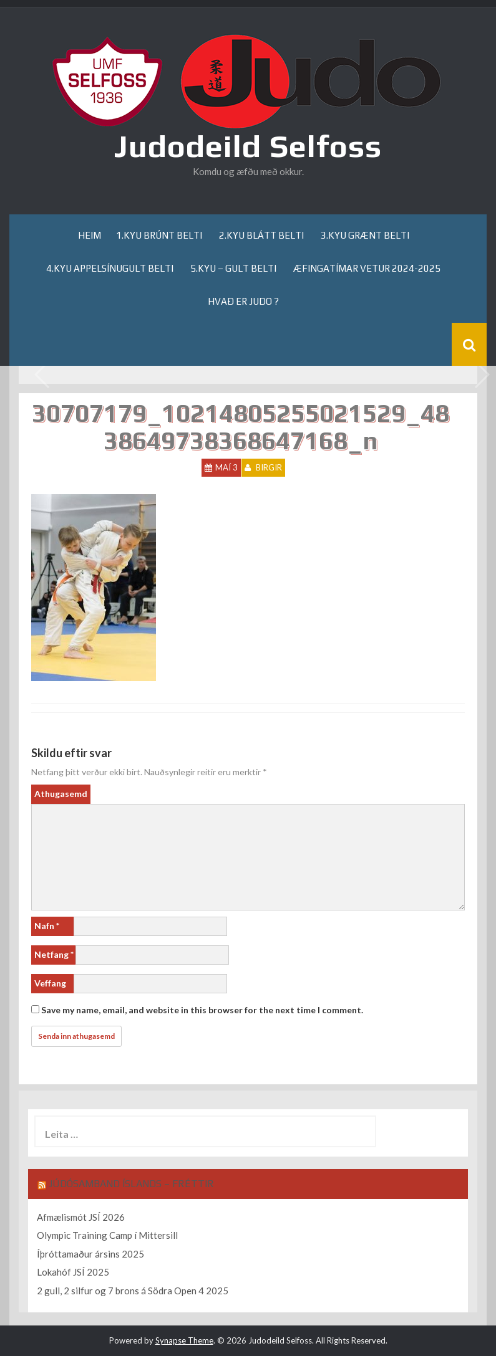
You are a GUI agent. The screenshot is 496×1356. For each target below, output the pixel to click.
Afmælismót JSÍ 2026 (81, 1217)
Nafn (46, 925)
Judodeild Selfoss (248, 146)
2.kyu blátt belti (261, 235)
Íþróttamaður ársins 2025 (90, 1253)
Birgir (269, 467)
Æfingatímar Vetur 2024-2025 (366, 268)
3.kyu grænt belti (365, 235)
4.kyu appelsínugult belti (109, 268)
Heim (89, 235)
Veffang (50, 983)
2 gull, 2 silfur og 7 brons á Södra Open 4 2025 (132, 1290)
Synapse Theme (184, 1340)
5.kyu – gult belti (233, 268)
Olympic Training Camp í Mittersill (107, 1235)
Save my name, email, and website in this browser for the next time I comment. (202, 1010)
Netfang (54, 954)
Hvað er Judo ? (243, 301)
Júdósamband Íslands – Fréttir (131, 1184)
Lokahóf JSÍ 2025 (73, 1271)
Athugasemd (60, 793)
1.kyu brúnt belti (159, 235)
